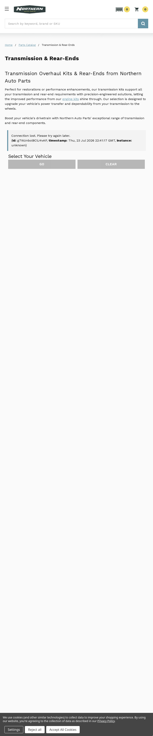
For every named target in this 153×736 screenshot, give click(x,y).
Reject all (34, 729)
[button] (122, 9)
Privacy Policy (106, 721)
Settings (14, 729)
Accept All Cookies (62, 729)
